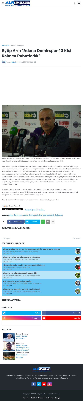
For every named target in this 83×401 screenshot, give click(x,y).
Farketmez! (20, 339)
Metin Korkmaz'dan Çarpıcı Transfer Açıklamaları (17, 281)
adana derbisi (48, 215)
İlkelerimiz (49, 398)
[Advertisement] (41, 26)
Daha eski (76, 238)
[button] (2, 3)
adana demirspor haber (32, 215)
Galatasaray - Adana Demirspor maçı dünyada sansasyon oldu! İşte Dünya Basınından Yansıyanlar (31, 249)
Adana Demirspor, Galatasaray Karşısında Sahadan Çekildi (20, 273)
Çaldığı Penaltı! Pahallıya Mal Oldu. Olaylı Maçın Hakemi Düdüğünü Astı (24, 265)
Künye (57, 398)
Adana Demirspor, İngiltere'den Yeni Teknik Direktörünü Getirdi (21, 289)
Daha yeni (6, 238)
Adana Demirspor (17, 46)
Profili (18, 336)
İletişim (25, 398)
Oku (11, 254)
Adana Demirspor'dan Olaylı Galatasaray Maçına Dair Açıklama (21, 257)
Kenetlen (19, 357)
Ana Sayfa (5, 46)
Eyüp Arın (59, 215)
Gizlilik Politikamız (37, 398)
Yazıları (24, 336)
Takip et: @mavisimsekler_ (35, 210)
